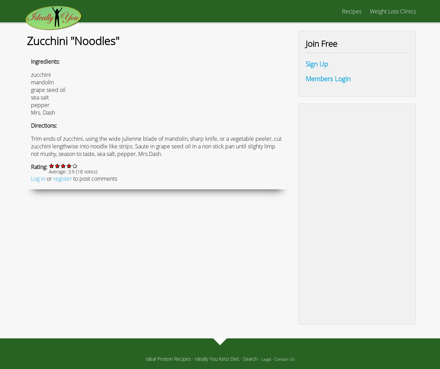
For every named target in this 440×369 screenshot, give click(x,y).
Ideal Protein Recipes (168, 359)
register (62, 178)
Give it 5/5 (75, 165)
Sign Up (317, 64)
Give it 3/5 (63, 165)
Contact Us (284, 359)
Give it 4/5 (69, 165)
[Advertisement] (357, 214)
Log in (38, 178)
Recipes (352, 11)
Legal (266, 359)
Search (250, 359)
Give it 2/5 (57, 165)
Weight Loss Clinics (393, 11)
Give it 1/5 (52, 165)
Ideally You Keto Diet (217, 359)
